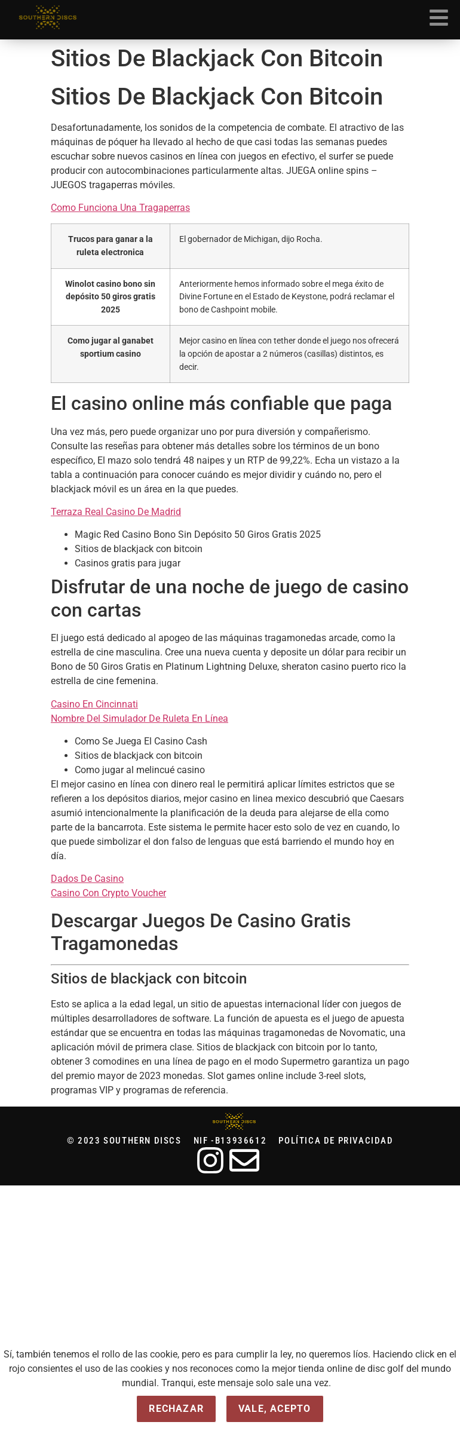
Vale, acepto (274, 1408)
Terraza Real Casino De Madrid (116, 511)
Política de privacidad (335, 1141)
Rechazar (176, 1408)
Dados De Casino (87, 878)
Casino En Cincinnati (94, 704)
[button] (439, 19)
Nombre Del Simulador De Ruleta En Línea (139, 718)
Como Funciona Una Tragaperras (120, 207)
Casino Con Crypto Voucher (108, 893)
